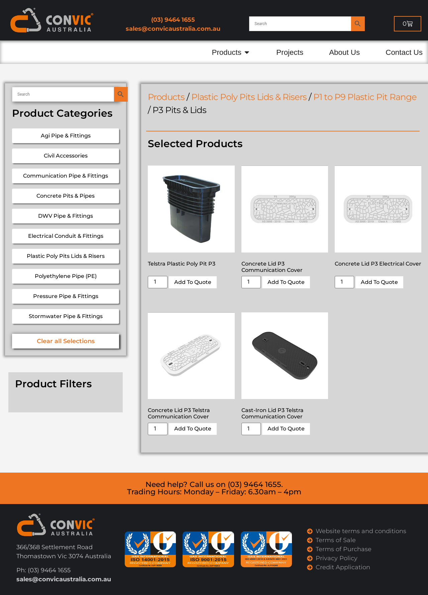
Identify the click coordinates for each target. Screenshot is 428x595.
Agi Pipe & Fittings (66, 135)
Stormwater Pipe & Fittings (66, 316)
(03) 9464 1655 (173, 19)
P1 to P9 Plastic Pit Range (365, 97)
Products (166, 97)
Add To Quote (192, 282)
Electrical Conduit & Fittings (65, 236)
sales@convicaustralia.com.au (173, 28)
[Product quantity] (157, 282)
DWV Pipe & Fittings (65, 216)
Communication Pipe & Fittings (65, 176)
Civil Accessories (66, 156)
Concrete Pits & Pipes (65, 196)
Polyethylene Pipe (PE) (66, 276)
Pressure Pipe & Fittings (65, 296)
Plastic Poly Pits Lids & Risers (66, 256)
